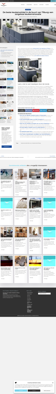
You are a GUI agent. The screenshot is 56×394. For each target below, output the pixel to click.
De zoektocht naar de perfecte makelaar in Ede (6, 182)
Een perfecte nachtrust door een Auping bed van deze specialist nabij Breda (35, 240)
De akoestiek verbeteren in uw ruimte (49, 239)
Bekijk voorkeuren (47, 390)
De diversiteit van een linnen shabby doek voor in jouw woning (6, 268)
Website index (29, 304)
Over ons (35, 4)
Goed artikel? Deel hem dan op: (7, 55)
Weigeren (34, 390)
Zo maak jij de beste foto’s (26, 131)
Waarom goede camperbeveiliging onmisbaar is (10, 65)
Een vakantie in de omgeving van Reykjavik (3, 73)
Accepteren (21, 390)
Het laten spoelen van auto (6, 210)
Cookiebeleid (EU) (29, 302)
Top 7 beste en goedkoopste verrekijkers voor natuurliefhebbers (35, 134)
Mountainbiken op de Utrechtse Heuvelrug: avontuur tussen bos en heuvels (10, 74)
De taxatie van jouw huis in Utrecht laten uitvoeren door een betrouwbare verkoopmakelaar (49, 183)
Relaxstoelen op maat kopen (20, 268)
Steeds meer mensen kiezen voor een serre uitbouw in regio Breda (34, 211)
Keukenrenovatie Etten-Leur (26, 143)
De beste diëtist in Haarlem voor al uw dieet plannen (32, 127)
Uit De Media (29, 4)
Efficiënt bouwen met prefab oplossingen (9, 105)
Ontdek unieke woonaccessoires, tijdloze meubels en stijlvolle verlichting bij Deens (3, 106)
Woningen (28, 9)
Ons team (41, 4)
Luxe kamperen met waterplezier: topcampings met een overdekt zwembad (10, 83)
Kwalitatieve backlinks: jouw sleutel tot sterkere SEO (29, 306)
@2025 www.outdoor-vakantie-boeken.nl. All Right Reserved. (28, 315)
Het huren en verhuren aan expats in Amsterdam (49, 268)
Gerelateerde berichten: (5, 56)
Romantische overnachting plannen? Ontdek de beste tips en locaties (2, 91)
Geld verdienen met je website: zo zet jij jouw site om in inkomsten (29, 311)
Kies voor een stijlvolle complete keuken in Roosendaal (33, 115)
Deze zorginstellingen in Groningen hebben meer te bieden (35, 268)
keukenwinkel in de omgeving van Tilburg (41, 48)
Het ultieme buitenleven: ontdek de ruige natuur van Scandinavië (2, 83)
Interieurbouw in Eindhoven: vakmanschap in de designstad (34, 182)
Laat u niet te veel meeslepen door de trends (7, 51)
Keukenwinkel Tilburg (36, 143)
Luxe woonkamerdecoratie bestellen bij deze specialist (20, 182)
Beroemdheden (30, 292)
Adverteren (29, 299)
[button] (52, 382)
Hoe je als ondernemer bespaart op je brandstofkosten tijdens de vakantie (3, 66)
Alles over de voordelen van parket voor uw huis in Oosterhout (34, 123)
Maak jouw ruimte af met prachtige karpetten (20, 210)
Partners (23, 4)
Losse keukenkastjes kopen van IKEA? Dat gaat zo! (32, 119)
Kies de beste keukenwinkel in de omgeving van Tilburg (6, 53)
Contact (47, 4)
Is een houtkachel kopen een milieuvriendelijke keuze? (6, 239)
